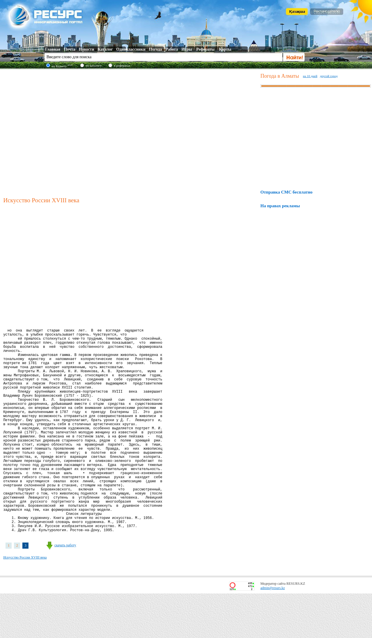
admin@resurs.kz (272, 632)
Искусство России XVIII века (25, 602)
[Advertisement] (58, 132)
